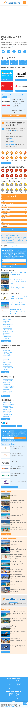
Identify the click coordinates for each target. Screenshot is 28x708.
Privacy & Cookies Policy (9, 706)
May (21, 60)
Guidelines (18, 684)
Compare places (7, 337)
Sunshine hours (5, 208)
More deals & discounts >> (9, 487)
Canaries (18, 693)
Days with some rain (6, 220)
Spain (17, 696)
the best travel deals (13, 602)
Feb (7, 60)
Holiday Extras (7, 364)
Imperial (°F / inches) (16, 246)
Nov (21, 63)
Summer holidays (7, 328)
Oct (16, 63)
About (10, 681)
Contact (10, 682)
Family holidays (7, 323)
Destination (4, 199)
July (15, 131)
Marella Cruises (7, 363)
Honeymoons (6, 334)
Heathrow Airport (7, 411)
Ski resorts (6, 339)
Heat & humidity (5, 224)
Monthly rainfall (5, 216)
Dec (25, 63)
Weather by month (3, 54)
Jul (3, 63)
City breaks (6, 321)
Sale (6, 106)
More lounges (5, 420)
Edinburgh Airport (8, 388)
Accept (25, 703)
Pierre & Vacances (7, 366)
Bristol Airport (7, 383)
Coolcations (6, 335)
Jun (25, 60)
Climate (10, 698)
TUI (4, 358)
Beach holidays (7, 320)
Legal (10, 685)
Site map (11, 686)
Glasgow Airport (7, 391)
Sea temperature (5, 212)
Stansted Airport (7, 381)
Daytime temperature (7, 204)
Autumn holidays (7, 330)
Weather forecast (8, 54)
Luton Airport (6, 384)
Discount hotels (7, 356)
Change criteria (6, 163)
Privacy (10, 684)
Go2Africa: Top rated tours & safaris (12, 96)
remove (11, 139)
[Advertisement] (14, 20)
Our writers (18, 682)
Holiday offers (6, 351)
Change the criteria (11, 145)
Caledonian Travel (8, 368)
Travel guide (14, 53)
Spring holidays (7, 327)
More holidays (5, 342)
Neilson (5, 361)
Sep (12, 63)
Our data (18, 681)
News (10, 688)
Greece (17, 695)
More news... (5, 652)
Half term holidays (8, 325)
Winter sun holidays (8, 332)
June (10, 131)
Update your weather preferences (10, 46)
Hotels (10, 696)
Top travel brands (8, 352)
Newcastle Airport (8, 393)
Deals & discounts (19, 54)
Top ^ (19, 426)
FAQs (25, 53)
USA (17, 698)
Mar (12, 60)
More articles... (6, 534)
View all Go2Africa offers (21, 118)
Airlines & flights (7, 354)
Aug (7, 63)
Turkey (17, 697)
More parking (5, 396)
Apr (16, 60)
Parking (10, 697)
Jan (3, 60)
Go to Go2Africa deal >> (14, 116)
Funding (18, 685)
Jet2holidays (6, 359)
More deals (5, 373)
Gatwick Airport (7, 390)
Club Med (5, 370)
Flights (10, 695)
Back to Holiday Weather (8, 426)
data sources (10, 242)
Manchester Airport (8, 379)
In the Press (16, 687)
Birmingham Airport (8, 386)
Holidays (11, 693)
